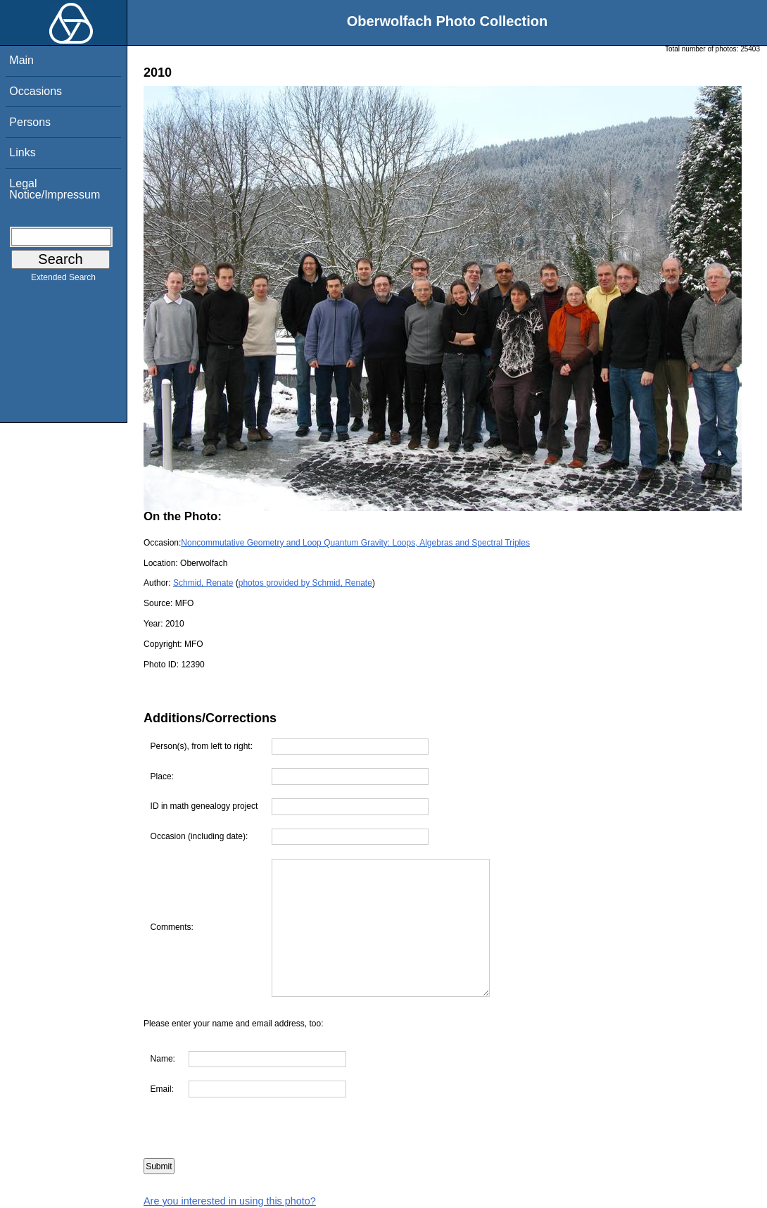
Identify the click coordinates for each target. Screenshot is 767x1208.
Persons (30, 122)
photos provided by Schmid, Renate (305, 583)
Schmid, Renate (203, 583)
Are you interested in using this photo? (230, 1201)
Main (21, 60)
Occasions (35, 91)
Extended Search (63, 280)
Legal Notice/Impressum (54, 189)
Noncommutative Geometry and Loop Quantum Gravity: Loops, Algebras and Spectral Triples (355, 543)
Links (22, 152)
